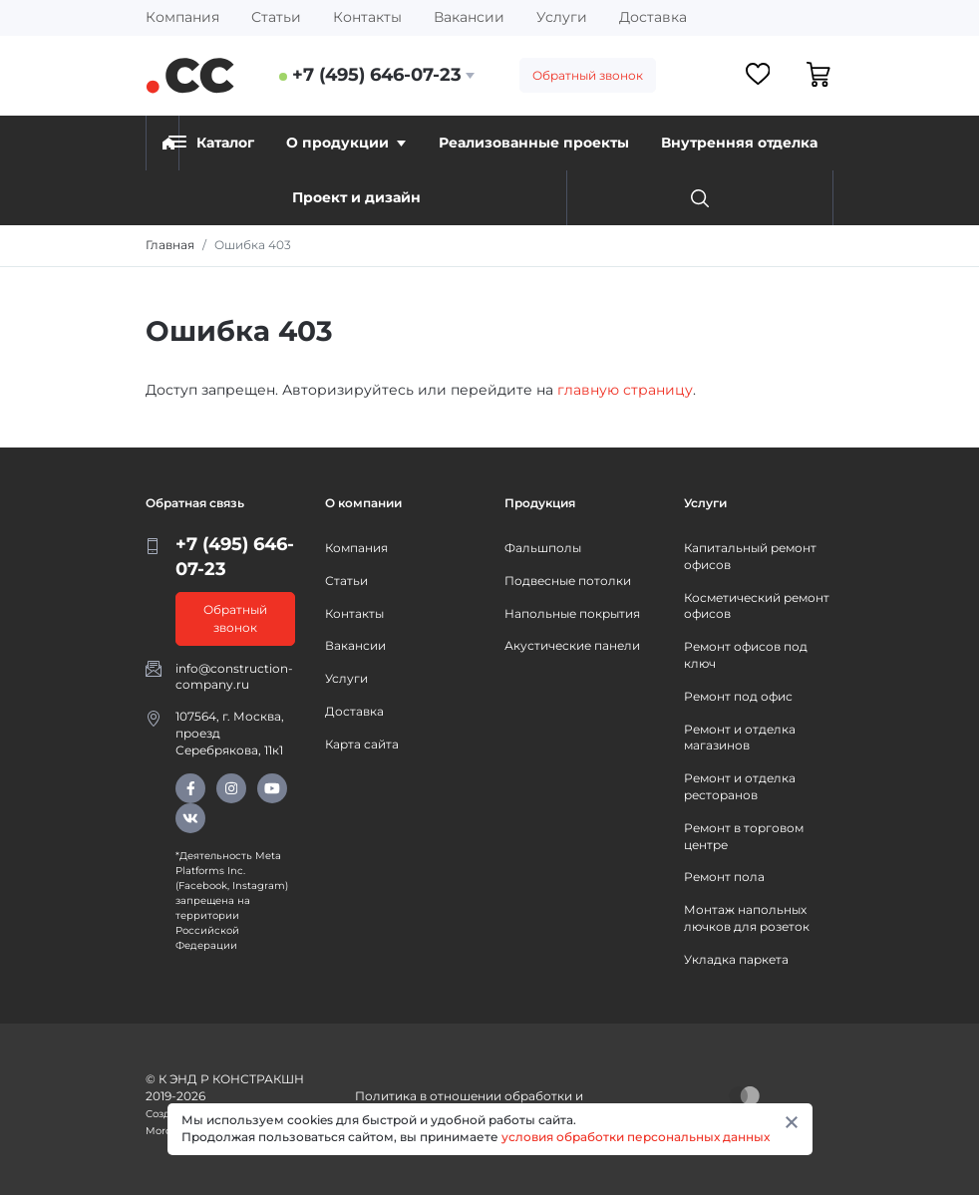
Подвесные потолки (567, 580)
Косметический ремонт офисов (756, 606)
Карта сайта (362, 744)
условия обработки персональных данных (635, 1136)
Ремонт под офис (738, 696)
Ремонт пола (724, 876)
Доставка (653, 17)
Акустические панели (572, 645)
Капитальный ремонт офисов (750, 556)
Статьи (276, 17)
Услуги (561, 17)
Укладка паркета (736, 959)
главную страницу (625, 390)
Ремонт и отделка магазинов (740, 737)
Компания (182, 17)
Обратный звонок (587, 75)
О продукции (346, 142)
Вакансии (469, 17)
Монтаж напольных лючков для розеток (747, 918)
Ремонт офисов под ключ (746, 655)
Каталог (211, 142)
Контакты (367, 17)
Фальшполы (542, 547)
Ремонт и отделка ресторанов (740, 786)
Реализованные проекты (534, 142)
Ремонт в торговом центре (744, 836)
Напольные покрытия (572, 613)
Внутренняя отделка (739, 142)
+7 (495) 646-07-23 (377, 75)
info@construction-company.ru (234, 677)
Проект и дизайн (356, 197)
